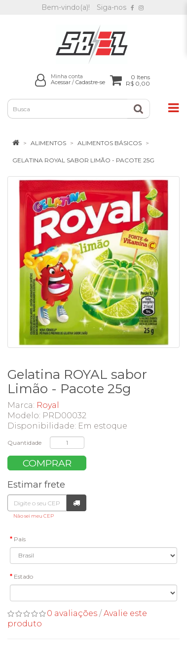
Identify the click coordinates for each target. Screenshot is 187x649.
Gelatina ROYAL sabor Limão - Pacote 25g (83, 160)
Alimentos (48, 143)
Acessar (61, 82)
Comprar (47, 463)
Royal (48, 405)
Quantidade (24, 442)
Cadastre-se (90, 82)
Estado (23, 576)
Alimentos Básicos (109, 143)
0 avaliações (72, 613)
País (20, 539)
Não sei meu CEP (33, 516)
